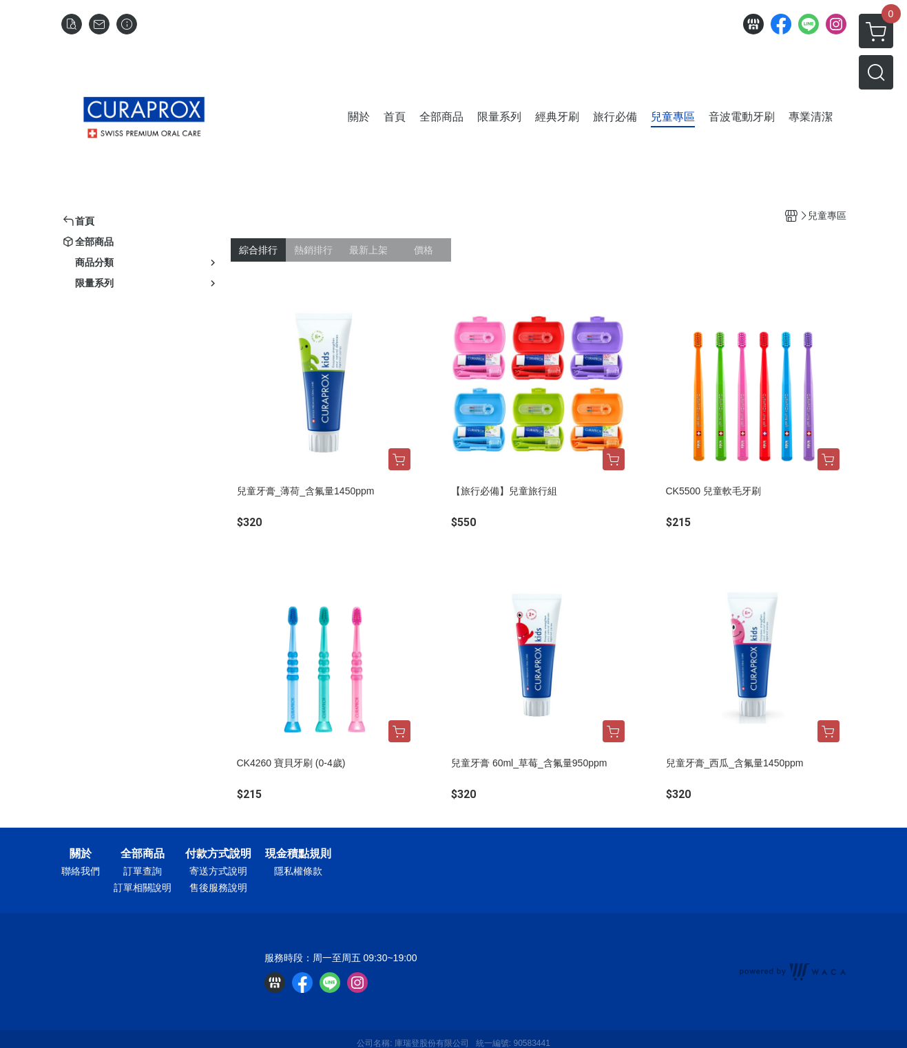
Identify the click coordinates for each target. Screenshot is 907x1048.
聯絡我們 (80, 871)
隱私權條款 (298, 871)
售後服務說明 (218, 887)
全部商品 (143, 853)
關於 (81, 853)
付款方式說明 (218, 853)
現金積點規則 (298, 853)
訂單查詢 (142, 871)
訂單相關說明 (142, 887)
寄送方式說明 (218, 871)
